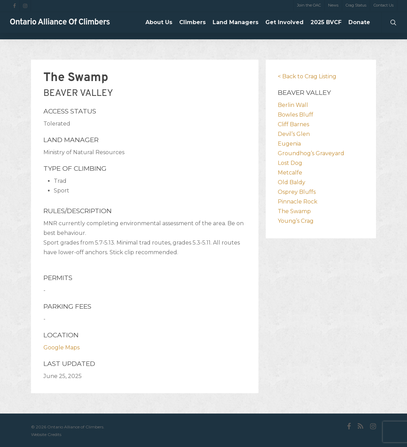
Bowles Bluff (295, 114)
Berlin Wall (293, 105)
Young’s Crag (296, 221)
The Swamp (294, 211)
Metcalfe (290, 172)
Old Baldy (291, 182)
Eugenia (289, 143)
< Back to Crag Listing (307, 76)
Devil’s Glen (294, 134)
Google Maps (61, 347)
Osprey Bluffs (297, 192)
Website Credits (46, 434)
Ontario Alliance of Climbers (60, 26)
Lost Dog (290, 163)
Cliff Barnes (293, 124)
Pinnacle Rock (297, 201)
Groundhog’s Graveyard (311, 153)
